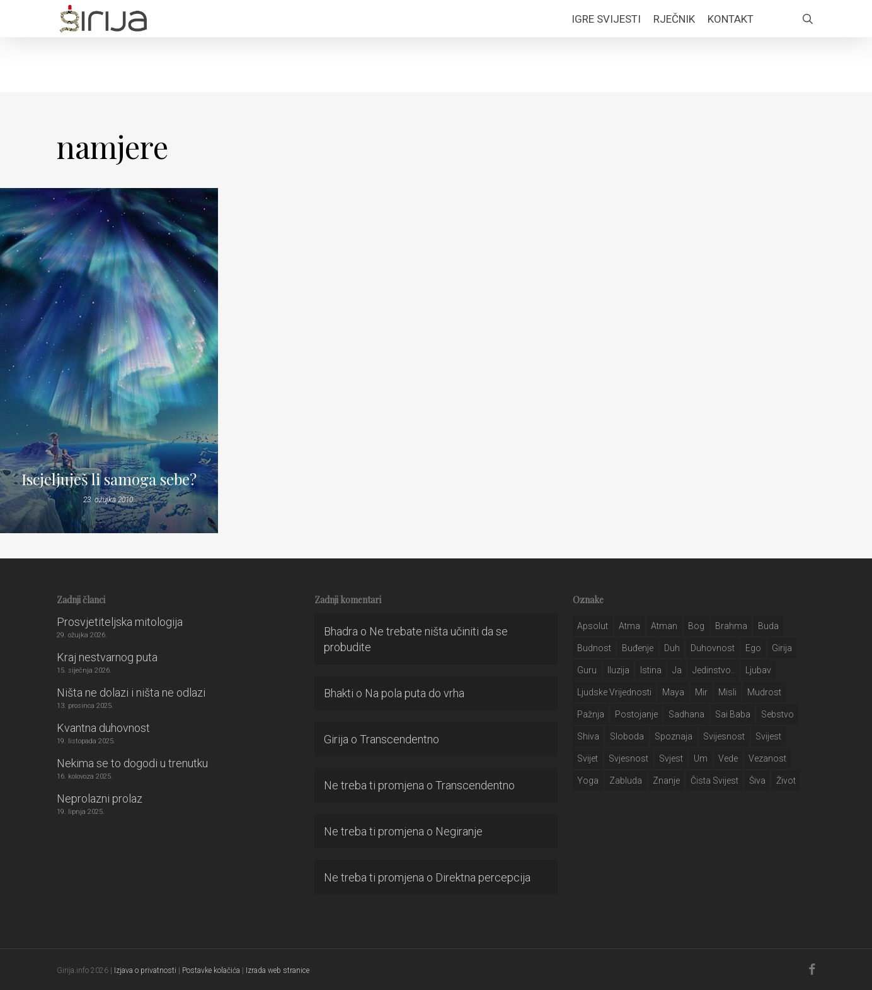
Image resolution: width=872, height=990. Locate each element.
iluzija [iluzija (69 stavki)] (618, 670)
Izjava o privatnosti (145, 970)
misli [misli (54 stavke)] (727, 692)
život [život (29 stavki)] (786, 780)
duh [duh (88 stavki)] (672, 648)
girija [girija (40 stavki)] (782, 648)
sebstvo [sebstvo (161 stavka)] (777, 714)
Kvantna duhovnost (103, 727)
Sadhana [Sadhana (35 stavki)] (686, 714)
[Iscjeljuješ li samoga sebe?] (109, 360)
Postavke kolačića (211, 970)
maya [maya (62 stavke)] (673, 692)
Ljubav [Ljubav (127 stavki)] (758, 670)
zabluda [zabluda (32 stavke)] (625, 780)
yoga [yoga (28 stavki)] (588, 780)
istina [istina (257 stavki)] (651, 670)
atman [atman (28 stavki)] (664, 626)
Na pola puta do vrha (414, 693)
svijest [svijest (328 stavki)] (768, 736)
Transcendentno (399, 739)
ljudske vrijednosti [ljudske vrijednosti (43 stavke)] (614, 692)
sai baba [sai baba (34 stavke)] (732, 714)
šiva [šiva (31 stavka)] (757, 780)
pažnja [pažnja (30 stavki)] (590, 714)
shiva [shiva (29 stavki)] (588, 736)
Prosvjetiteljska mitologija (120, 621)
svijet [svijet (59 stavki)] (587, 758)
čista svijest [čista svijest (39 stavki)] (714, 780)
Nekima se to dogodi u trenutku (132, 763)
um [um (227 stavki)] (701, 758)
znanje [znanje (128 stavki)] (666, 780)
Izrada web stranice (277, 970)
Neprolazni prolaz (99, 798)
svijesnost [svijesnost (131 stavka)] (724, 736)
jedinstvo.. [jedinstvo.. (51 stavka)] (713, 670)
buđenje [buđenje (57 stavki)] (637, 648)
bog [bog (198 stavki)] (696, 626)
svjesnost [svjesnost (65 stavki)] (628, 758)
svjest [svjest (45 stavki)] (671, 758)
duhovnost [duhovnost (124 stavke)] (713, 648)
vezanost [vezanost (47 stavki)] (767, 758)
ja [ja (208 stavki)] (677, 670)
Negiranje (459, 831)
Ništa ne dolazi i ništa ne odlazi (131, 692)
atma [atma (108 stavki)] (629, 626)
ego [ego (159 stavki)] (753, 648)
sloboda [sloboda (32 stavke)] (627, 736)
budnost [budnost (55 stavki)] (594, 648)
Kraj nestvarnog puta (107, 657)
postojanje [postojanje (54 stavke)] (636, 714)
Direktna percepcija (483, 877)
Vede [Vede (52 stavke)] (728, 758)
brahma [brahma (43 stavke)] (731, 626)
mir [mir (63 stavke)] (701, 692)
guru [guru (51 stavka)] (587, 670)
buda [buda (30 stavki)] (768, 626)
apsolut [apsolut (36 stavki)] (592, 626)
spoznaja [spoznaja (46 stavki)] (673, 736)
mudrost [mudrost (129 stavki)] (764, 692)
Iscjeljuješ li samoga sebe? (109, 479)
